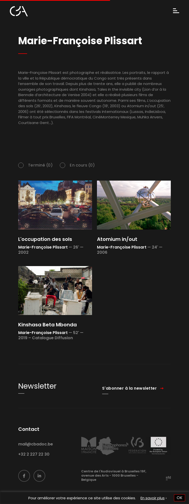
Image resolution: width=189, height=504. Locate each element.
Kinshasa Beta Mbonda (47, 324)
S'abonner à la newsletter (129, 393)
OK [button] (179, 498)
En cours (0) (82, 165)
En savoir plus (153, 498)
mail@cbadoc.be (35, 449)
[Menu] (176, 11)
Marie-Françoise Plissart (43, 247)
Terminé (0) (40, 165)
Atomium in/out (117, 239)
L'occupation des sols (45, 239)
